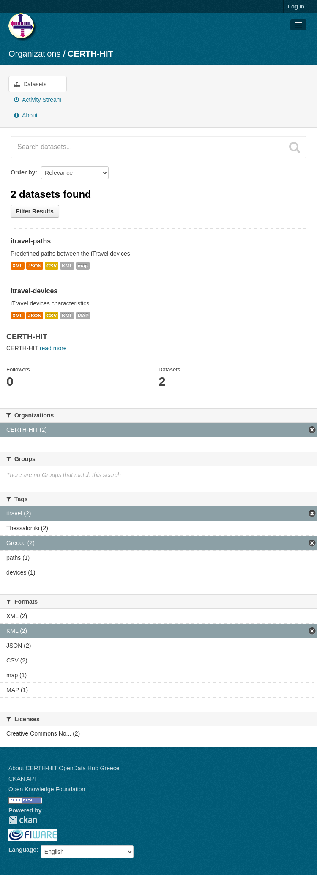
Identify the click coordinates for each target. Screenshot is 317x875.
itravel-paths (31, 241)
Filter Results (35, 211)
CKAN (22, 819)
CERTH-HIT (90, 53)
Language (22, 849)
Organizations (34, 53)
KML (67, 266)
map (83, 266)
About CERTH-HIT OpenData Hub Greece (64, 768)
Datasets (30, 84)
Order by (23, 172)
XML (17, 266)
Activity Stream (37, 99)
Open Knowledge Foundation (46, 789)
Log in (296, 6)
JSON (34, 266)
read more (53, 348)
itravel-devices (34, 290)
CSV (51, 266)
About (26, 115)
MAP (83, 316)
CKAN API (22, 778)
